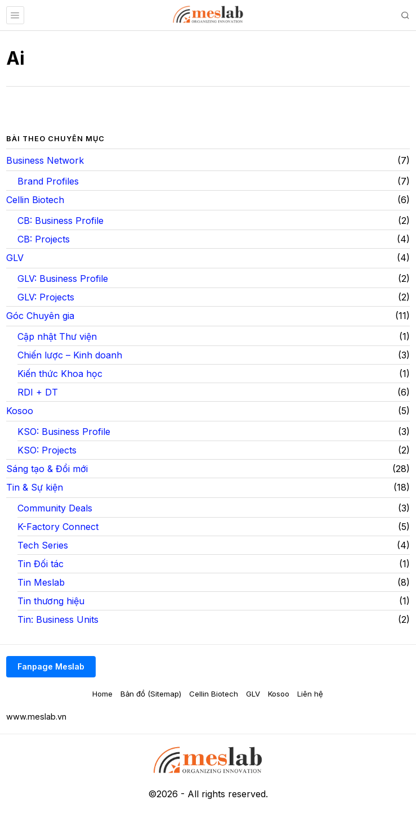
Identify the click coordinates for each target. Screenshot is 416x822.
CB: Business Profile (60, 220)
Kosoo (19, 410)
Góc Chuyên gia (40, 315)
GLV (15, 257)
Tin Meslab (41, 582)
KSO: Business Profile (63, 431)
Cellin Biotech (35, 199)
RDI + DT (37, 392)
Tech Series (42, 545)
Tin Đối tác (40, 563)
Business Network (45, 160)
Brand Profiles (48, 181)
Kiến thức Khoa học (59, 373)
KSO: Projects (47, 450)
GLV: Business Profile (62, 278)
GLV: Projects (45, 297)
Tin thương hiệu (50, 601)
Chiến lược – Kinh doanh (69, 355)
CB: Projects (43, 239)
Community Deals (54, 508)
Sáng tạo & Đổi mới (47, 468)
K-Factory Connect (58, 526)
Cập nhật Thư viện (57, 336)
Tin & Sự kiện (34, 487)
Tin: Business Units (58, 619)
